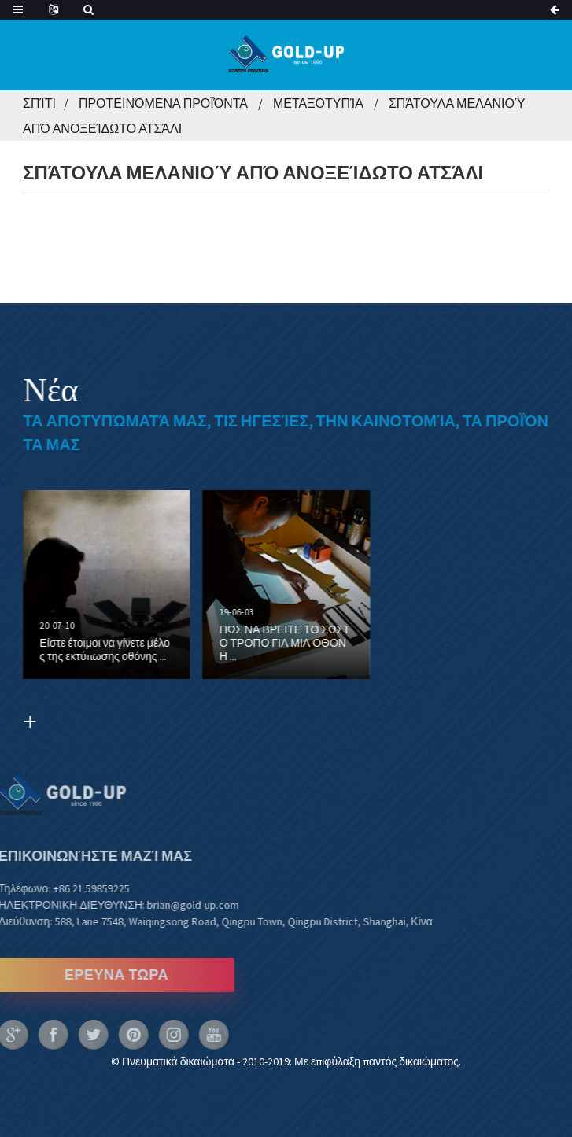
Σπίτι (39, 103)
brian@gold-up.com (163, 905)
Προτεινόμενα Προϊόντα (163, 103)
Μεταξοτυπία (318, 103)
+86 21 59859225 (61, 888)
